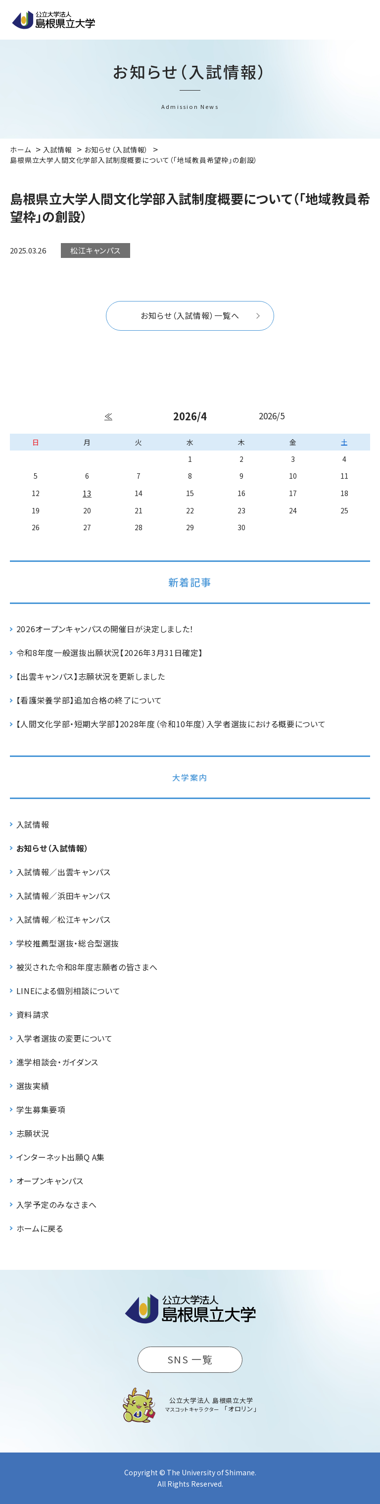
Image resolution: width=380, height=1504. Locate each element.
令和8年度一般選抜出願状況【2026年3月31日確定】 (109, 652)
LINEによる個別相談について (68, 991)
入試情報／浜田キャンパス (63, 896)
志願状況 (32, 1133)
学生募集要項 (41, 1109)
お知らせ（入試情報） (52, 848)
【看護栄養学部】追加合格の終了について (89, 700)
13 (87, 493)
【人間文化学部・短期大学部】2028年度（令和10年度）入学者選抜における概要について (171, 724)
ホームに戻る (39, 1228)
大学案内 (190, 777)
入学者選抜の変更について (64, 1038)
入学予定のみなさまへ (56, 1204)
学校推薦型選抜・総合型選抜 (67, 943)
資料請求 (32, 1014)
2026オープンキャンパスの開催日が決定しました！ (105, 629)
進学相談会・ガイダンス (57, 1062)
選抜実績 (32, 1086)
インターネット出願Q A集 (60, 1157)
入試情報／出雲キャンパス (63, 872)
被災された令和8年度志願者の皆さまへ (87, 967)
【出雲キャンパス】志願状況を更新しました (90, 676)
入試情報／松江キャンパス (63, 919)
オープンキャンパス (50, 1181)
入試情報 (32, 824)
